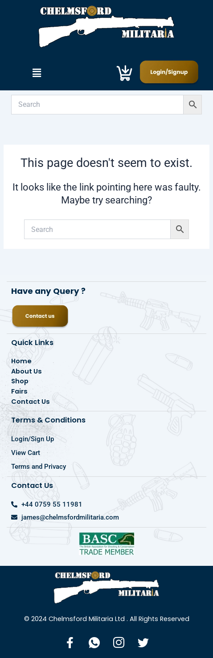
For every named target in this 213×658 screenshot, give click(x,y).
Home (21, 361)
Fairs (19, 391)
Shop (20, 381)
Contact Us (30, 401)
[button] (36, 73)
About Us (26, 371)
